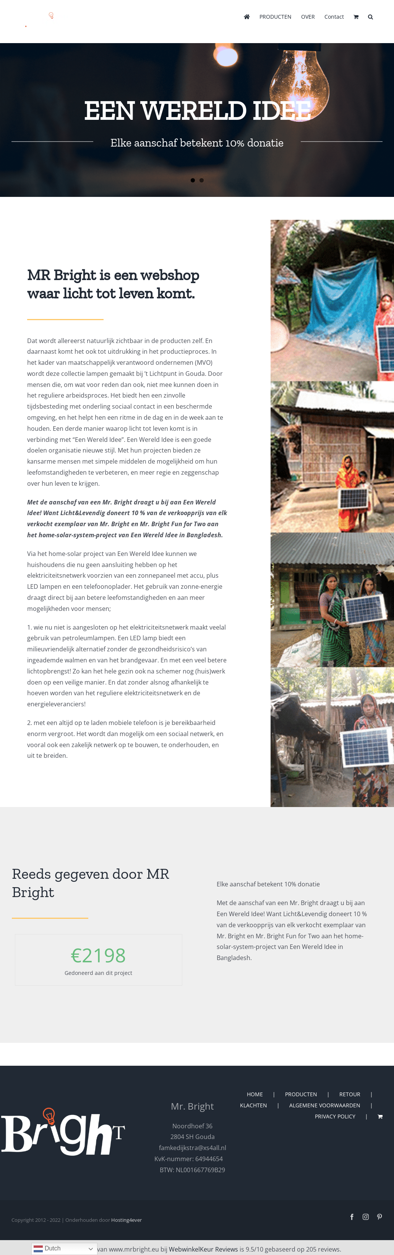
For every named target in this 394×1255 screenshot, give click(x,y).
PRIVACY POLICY (335, 1116)
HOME (255, 1094)
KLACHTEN (253, 1105)
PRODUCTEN (301, 1094)
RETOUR (349, 1094)
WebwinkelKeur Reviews (203, 1249)
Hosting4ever (126, 1219)
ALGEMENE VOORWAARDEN (324, 1105)
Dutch (47, 1248)
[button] (370, 16)
